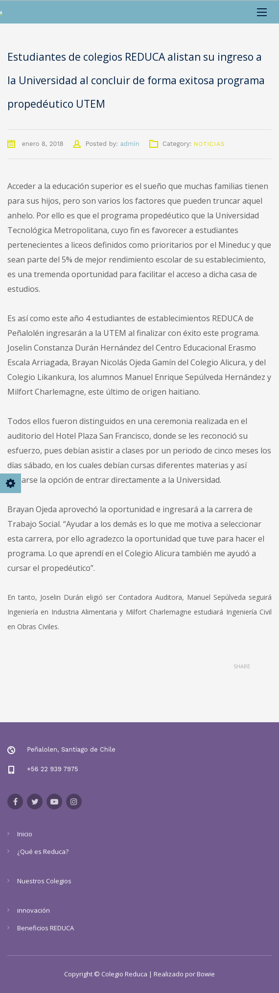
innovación (33, 910)
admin (129, 143)
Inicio (24, 833)
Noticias (209, 144)
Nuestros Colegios (44, 880)
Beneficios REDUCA (45, 927)
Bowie (206, 973)
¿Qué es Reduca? (43, 851)
